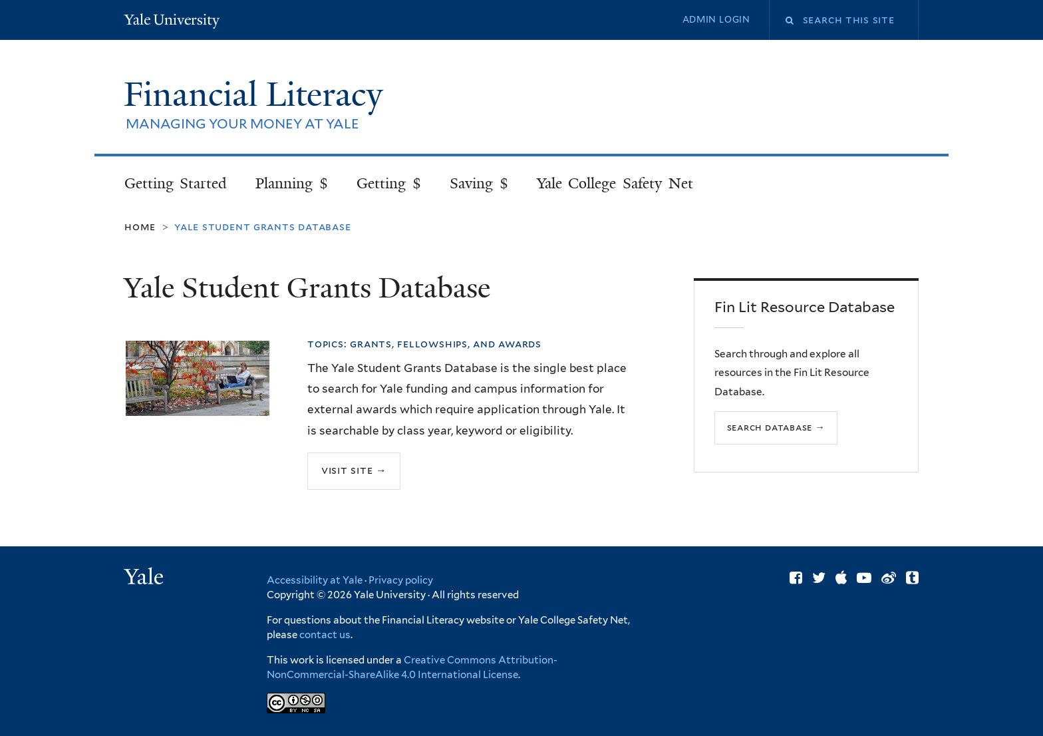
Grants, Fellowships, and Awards (445, 343)
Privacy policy (401, 580)
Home (140, 226)
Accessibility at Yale (315, 580)
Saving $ (479, 183)
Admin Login (716, 20)
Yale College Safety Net (615, 183)
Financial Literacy (258, 94)
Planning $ (291, 183)
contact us (325, 635)
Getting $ (389, 183)
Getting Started (175, 183)
